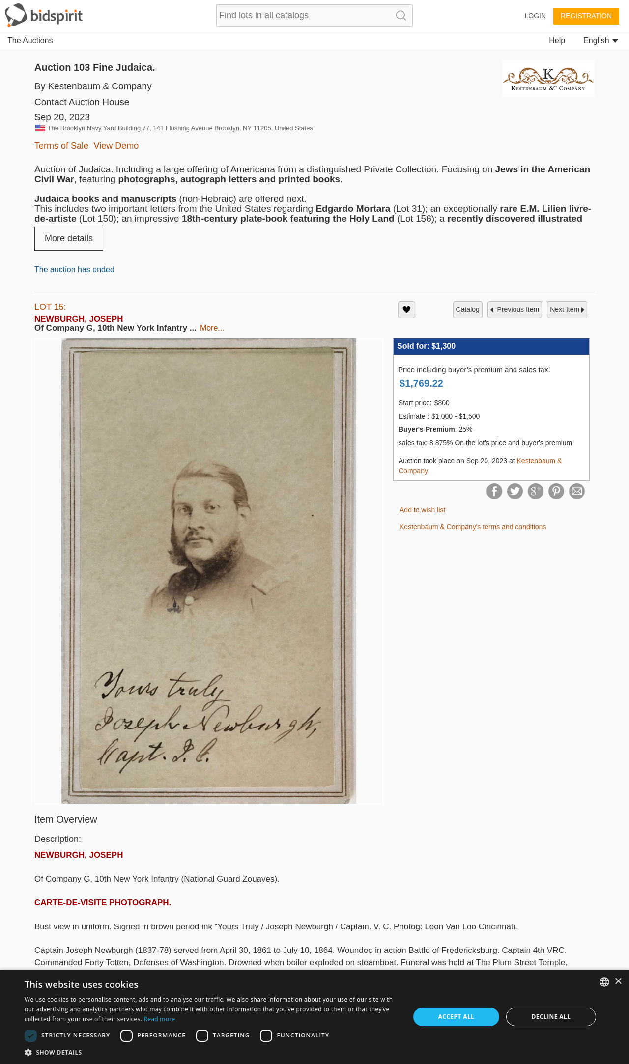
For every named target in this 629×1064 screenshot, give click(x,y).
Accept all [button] (456, 1016)
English (600, 40)
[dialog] (314, 1017)
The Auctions (30, 40)
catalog (468, 309)
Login (535, 16)
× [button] (618, 981)
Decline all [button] (551, 1016)
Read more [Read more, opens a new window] (159, 1019)
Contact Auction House (81, 102)
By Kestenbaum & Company (93, 86)
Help (557, 40)
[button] (212, 1052)
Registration (586, 16)
